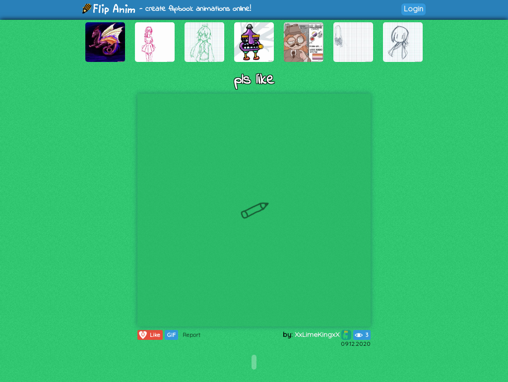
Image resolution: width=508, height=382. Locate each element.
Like (149, 335)
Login (413, 8)
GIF (171, 334)
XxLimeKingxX (323, 334)
